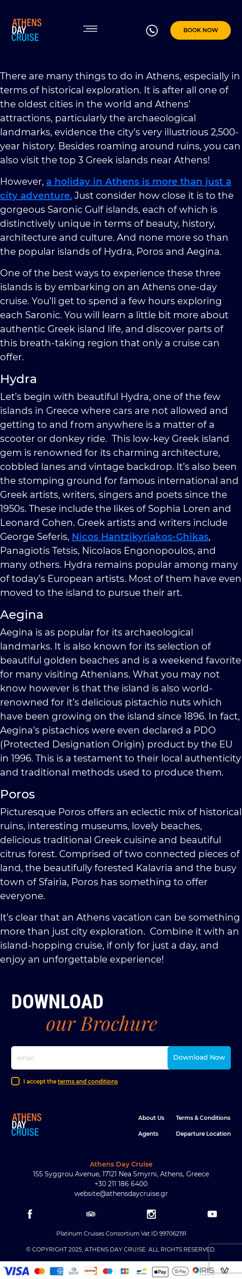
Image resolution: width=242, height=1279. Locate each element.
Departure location (203, 1133)
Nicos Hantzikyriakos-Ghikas (140, 536)
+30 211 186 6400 (121, 1184)
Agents (148, 1133)
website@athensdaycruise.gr (121, 1193)
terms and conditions (88, 1081)
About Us (151, 1117)
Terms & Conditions (203, 1117)
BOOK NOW (200, 30)
